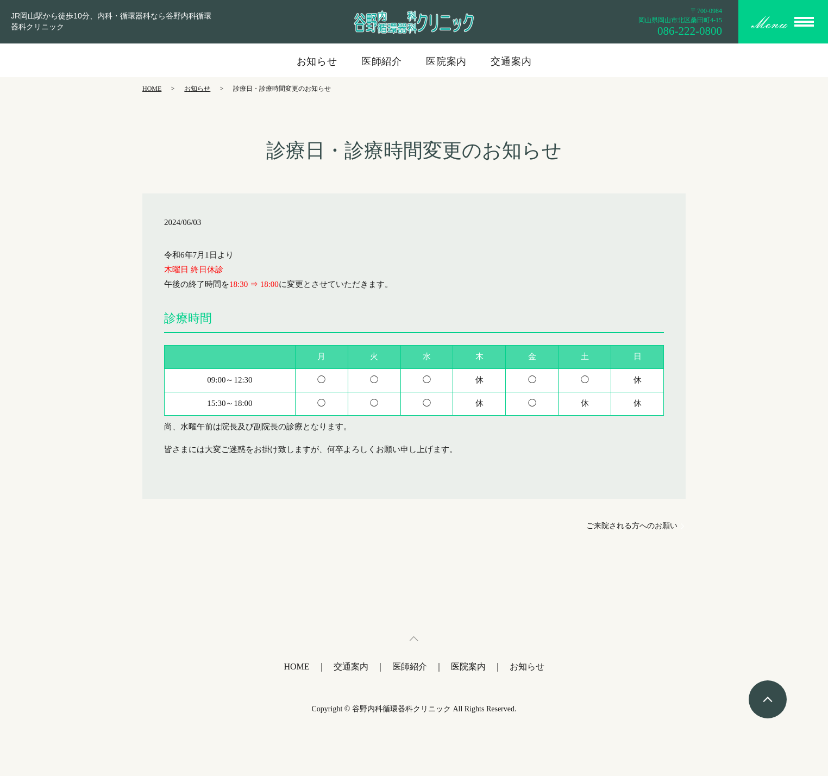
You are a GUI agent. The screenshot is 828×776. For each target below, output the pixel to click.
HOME (151, 88)
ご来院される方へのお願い (632, 526)
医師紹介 (382, 61)
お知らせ (317, 61)
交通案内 (511, 61)
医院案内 (446, 61)
